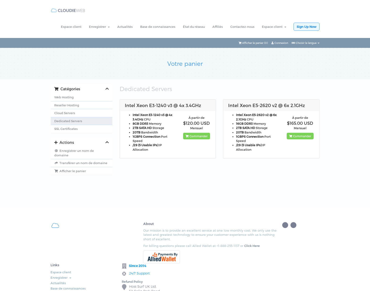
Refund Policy (222, 240)
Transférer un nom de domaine (80, 163)
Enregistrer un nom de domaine (74, 153)
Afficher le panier (70, 171)
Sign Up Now (306, 27)
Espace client (71, 27)
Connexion (279, 42)
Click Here (98, 254)
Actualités (125, 27)
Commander (196, 136)
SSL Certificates (66, 129)
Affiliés (217, 27)
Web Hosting (64, 97)
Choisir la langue (306, 42)
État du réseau (194, 27)
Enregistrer (99, 27)
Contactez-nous (242, 27)
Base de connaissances (157, 27)
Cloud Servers (64, 113)
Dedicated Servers (68, 121)
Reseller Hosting (66, 105)
